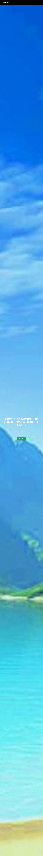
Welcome (21, 438)
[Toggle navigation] (39, 2)
